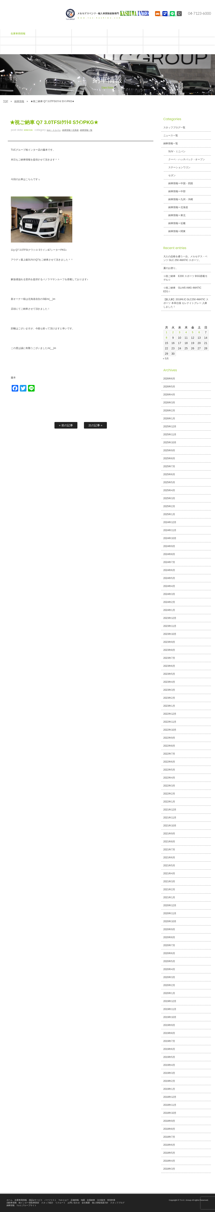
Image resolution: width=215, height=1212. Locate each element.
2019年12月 (170, 1001)
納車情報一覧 (86, 130)
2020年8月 (169, 937)
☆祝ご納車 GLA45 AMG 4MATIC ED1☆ (182, 289)
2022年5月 (169, 769)
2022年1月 (169, 801)
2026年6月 (169, 378)
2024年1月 (169, 610)
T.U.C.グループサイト (26, 1205)
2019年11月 (170, 1009)
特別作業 (111, 1200)
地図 (83, 1200)
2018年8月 (169, 1128)
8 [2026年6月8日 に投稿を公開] (166, 337)
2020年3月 (169, 977)
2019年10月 (170, 1017)
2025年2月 (169, 506)
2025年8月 (169, 458)
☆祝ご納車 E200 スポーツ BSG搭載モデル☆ (185, 278)
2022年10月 (170, 729)
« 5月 (166, 358)
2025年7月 (169, 466)
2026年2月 (169, 410)
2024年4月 (169, 586)
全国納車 (91, 1200)
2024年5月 (169, 578)
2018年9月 (169, 1120)
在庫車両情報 (21, 1200)
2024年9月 (169, 546)
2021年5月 (169, 865)
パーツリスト (50, 1200)
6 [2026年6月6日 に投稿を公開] (199, 332)
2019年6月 (169, 1049)
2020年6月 (169, 953)
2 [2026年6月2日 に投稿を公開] (173, 332)
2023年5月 (169, 674)
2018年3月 (169, 1168)
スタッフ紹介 (47, 1203)
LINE (172, 17)
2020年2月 (169, 985)
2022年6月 (169, 761)
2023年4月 (169, 681)
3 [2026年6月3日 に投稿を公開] (179, 332)
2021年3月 (169, 881)
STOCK (157, 17)
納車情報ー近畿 (174, 223)
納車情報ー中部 (174, 191)
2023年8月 (169, 650)
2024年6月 (169, 570)
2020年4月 (169, 969)
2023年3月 (169, 689)
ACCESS (164, 17)
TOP (5, 101)
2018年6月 (169, 1144)
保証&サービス (35, 1200)
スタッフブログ (117, 1203)
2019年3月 (169, 1073)
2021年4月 (169, 873)
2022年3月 (169, 785)
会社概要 (86, 1203)
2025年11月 (170, 434)
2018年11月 (170, 1105)
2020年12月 (170, 905)
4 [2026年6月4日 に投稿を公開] (186, 332)
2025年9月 (169, 450)
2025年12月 (170, 426)
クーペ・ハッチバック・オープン (184, 159)
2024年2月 (169, 602)
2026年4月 (169, 394)
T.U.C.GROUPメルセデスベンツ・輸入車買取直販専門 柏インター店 (107, 14)
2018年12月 (170, 1097)
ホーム (10, 1200)
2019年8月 (169, 1033)
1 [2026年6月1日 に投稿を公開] (166, 332)
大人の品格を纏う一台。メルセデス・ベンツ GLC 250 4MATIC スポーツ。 (185, 258)
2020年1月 (169, 993)
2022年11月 (170, 721)
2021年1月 (169, 897)
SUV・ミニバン (54, 130)
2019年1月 (169, 1089)
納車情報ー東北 (174, 215)
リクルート (60, 1203)
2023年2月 (169, 697)
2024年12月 (170, 522)
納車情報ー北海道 (70, 130)
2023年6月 (169, 666)
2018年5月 (169, 1152)
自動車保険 (12, 1203)
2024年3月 (169, 594)
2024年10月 (170, 538)
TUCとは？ (64, 1200)
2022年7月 (169, 753)
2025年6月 (169, 474)
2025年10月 (170, 442)
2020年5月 (169, 961)
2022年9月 (169, 737)
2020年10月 (170, 921)
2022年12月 (170, 713)
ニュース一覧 (170, 135)
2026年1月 (169, 418)
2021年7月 (169, 849)
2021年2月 (169, 889)
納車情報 (19, 101)
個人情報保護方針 (100, 1203)
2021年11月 (170, 817)
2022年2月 (169, 793)
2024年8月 (169, 554)
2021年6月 (169, 857)
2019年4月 (169, 1065)
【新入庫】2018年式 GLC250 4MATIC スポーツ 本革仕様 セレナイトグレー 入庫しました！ (185, 303)
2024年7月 (169, 562)
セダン (169, 175)
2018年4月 (169, 1160)
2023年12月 (170, 618)
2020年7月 (169, 945)
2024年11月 (170, 530)
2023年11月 (170, 626)
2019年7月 (169, 1041)
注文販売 (101, 1200)
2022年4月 (169, 777)
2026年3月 (169, 402)
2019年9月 (169, 1025)
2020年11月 (170, 913)
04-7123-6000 (197, 13)
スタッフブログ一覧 (174, 127)
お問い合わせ (74, 1203)
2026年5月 (169, 386)
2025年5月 (169, 482)
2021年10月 (170, 825)
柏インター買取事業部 (29, 1203)
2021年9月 (169, 833)
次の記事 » (95, 425)
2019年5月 (169, 1057)
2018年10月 (170, 1113)
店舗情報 (75, 1200)
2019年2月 (169, 1081)
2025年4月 (169, 490)
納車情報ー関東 (174, 231)
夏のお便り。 (170, 268)
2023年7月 (169, 658)
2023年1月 (169, 705)
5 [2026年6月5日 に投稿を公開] (193, 332)
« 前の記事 (66, 425)
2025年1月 (169, 514)
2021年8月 (169, 841)
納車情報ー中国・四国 (178, 183)
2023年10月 (170, 634)
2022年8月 (169, 745)
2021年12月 (170, 809)
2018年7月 (169, 1136)
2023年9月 (169, 642)
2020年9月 (169, 929)
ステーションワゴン (177, 167)
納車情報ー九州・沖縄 (178, 199)
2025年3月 (169, 498)
